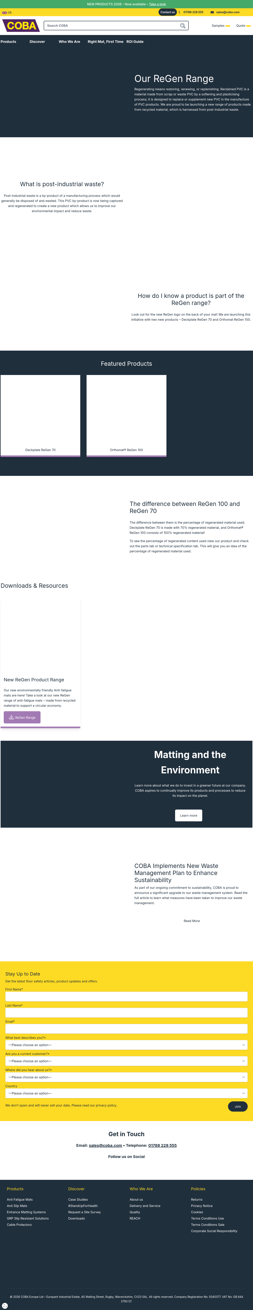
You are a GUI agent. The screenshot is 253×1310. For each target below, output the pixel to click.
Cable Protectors (19, 1225)
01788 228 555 (193, 12)
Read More (192, 921)
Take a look (157, 4)
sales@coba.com (227, 12)
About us (136, 1199)
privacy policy (106, 1105)
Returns (196, 1199)
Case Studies (78, 1199)
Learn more (188, 815)
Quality (135, 1212)
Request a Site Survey (84, 1212)
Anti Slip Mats (17, 1206)
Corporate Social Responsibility (214, 1231)
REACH (135, 1218)
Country (126, 1091)
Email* (126, 1027)
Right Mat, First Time (105, 42)
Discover (37, 42)
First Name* (126, 994)
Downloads (76, 1218)
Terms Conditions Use (207, 1218)
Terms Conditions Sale (207, 1225)
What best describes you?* (126, 1043)
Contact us (168, 12)
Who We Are (69, 42)
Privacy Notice (202, 1206)
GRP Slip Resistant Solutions (28, 1218)
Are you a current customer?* (126, 1059)
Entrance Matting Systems (26, 1212)
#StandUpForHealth (83, 1206)
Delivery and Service (145, 1206)
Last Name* (126, 1010)
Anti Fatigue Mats (20, 1199)
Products (8, 42)
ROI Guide (135, 42)
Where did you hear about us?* (126, 1075)
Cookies (197, 1212)
